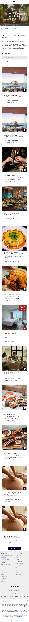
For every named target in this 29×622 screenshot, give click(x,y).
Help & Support (19, 570)
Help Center (18, 572)
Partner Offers (19, 563)
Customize (14, 619)
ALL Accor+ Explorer (6, 28)
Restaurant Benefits (6, 559)
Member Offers (19, 553)
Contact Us (18, 574)
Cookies (14, 593)
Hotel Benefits (5, 557)
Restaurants (4, 576)
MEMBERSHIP (4, 553)
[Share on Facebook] (26, 32)
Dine (16, 557)
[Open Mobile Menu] (2, 2)
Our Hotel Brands (5, 564)
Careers (14, 589)
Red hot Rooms (19, 565)
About (2, 570)
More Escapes (18, 561)
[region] (14, 610)
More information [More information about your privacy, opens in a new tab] (20, 616)
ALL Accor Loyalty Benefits (5, 562)
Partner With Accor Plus (6, 579)
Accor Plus (4, 572)
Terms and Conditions (14, 590)
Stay (16, 567)
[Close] (27, 600)
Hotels (2, 574)
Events (17, 559)
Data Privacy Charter (14, 592)
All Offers (18, 555)
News (2, 581)
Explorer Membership (6, 555)
